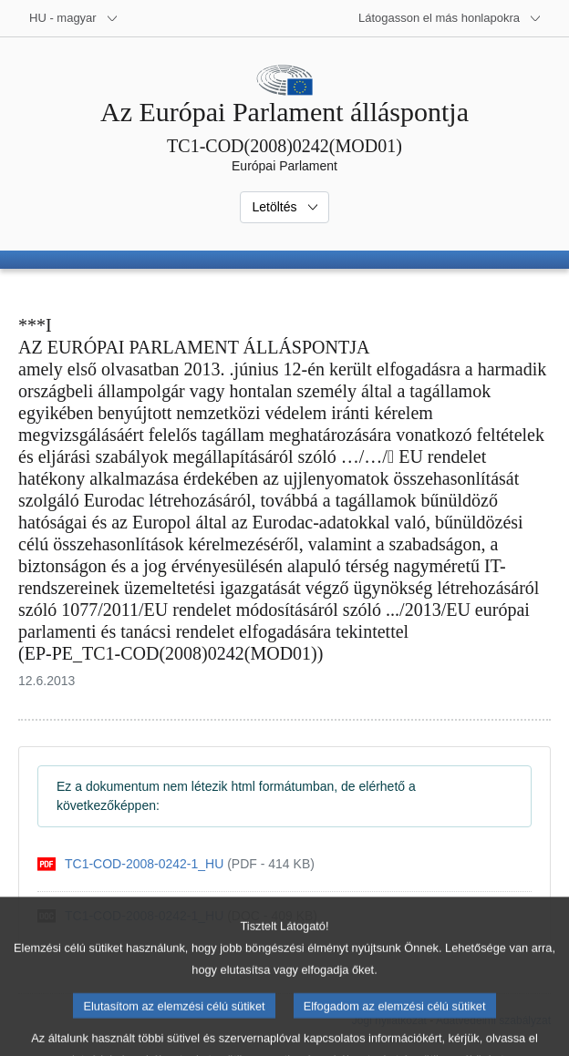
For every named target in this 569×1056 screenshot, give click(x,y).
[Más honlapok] (450, 18)
